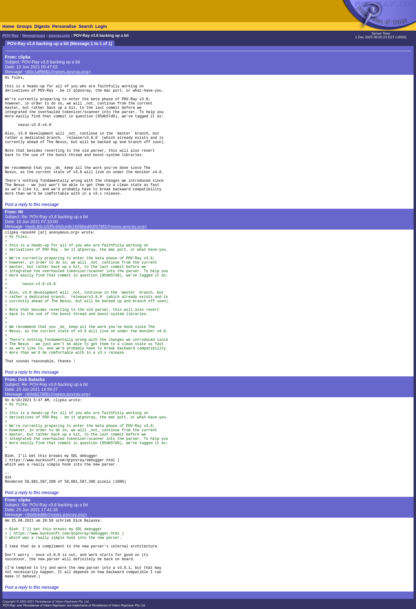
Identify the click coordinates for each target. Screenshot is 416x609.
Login (101, 26)
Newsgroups (33, 35)
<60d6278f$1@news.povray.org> (58, 394)
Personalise (64, 26)
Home (8, 26)
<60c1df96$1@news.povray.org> (58, 71)
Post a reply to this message (32, 204)
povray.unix (59, 35)
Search (86, 26)
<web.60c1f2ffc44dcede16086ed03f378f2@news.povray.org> (86, 226)
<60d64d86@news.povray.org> (56, 514)
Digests (42, 26)
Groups (24, 26)
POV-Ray (10, 35)
